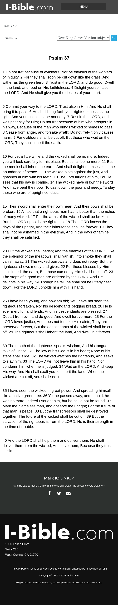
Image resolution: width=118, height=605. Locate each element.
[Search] (114, 38)
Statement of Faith (97, 568)
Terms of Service (38, 568)
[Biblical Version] (83, 38)
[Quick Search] (29, 38)
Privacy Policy (20, 568)
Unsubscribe (78, 568)
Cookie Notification (60, 568)
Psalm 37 (10, 25)
